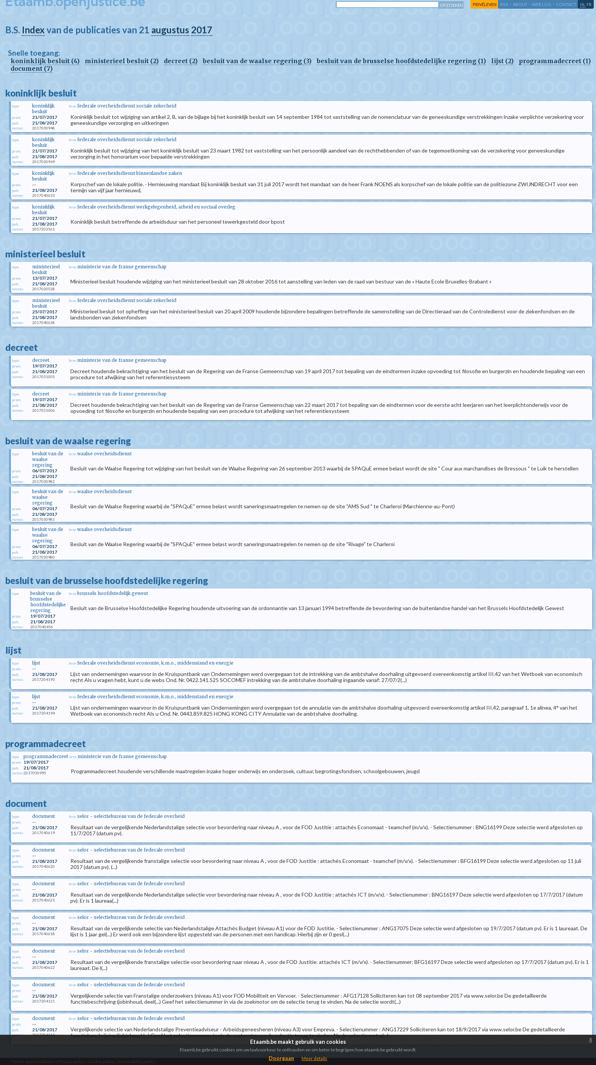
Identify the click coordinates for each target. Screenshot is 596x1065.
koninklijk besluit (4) (45, 61)
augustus (170, 29)
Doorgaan (281, 1058)
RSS (504, 4)
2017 (201, 29)
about (520, 4)
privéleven (484, 4)
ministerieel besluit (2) (122, 61)
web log (541, 4)
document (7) (32, 68)
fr (589, 4)
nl (582, 4)
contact (566, 4)
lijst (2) (502, 61)
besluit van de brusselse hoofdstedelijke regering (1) (401, 61)
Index (33, 29)
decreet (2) (181, 61)
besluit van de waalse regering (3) (257, 61)
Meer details (314, 1058)
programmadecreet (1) (555, 61)
